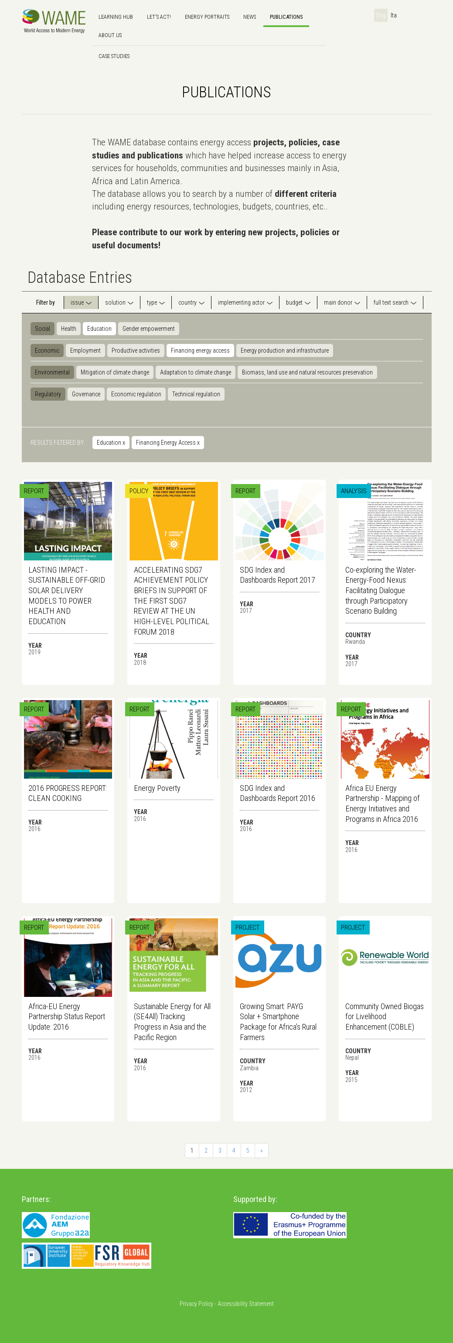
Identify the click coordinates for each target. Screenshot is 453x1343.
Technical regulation (196, 394)
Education (99, 328)
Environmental (52, 372)
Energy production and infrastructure (285, 350)
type (152, 302)
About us (110, 35)
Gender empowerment (149, 328)
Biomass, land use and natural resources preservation (307, 372)
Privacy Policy (196, 1303)
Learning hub (116, 17)
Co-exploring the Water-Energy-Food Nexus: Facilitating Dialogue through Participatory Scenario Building (380, 590)
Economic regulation (136, 394)
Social (42, 328)
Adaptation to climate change (195, 372)
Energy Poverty (157, 788)
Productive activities (136, 350)
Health (68, 328)
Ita (394, 15)
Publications (286, 17)
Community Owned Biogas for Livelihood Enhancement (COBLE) (384, 1016)
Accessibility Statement (246, 1303)
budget (294, 302)
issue (77, 302)
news (249, 17)
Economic (47, 350)
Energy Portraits (207, 17)
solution (115, 302)
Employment (85, 350)
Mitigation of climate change (115, 372)
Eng (380, 15)
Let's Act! (159, 17)
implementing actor (241, 302)
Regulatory (48, 394)
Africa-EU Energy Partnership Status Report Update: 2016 (66, 1016)
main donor (338, 302)
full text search (391, 302)
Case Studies (114, 56)
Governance (86, 394)
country (187, 302)
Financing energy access (200, 350)
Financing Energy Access (168, 442)
